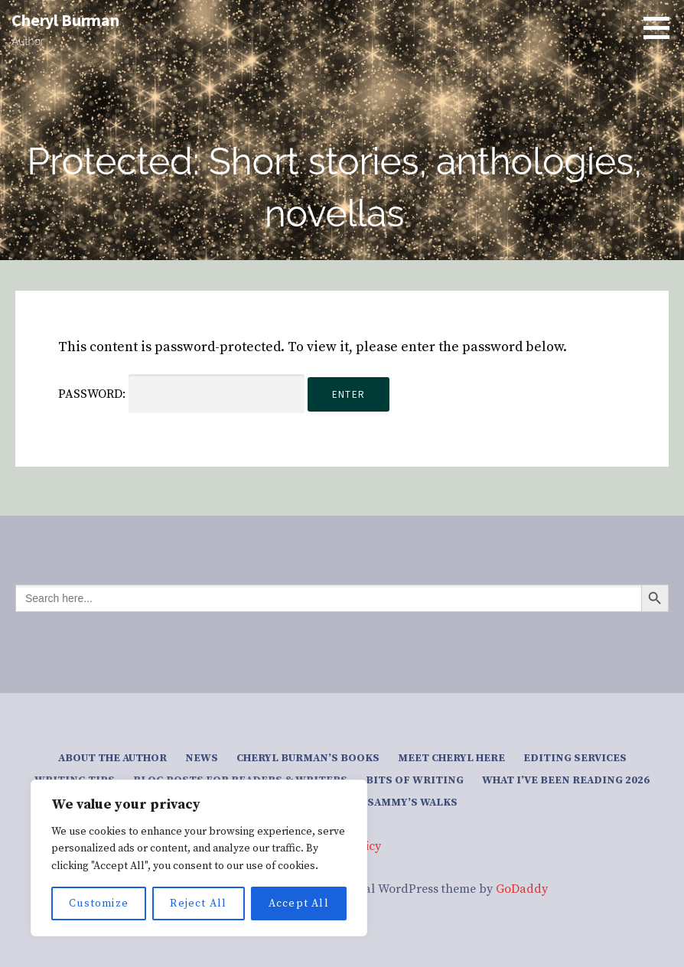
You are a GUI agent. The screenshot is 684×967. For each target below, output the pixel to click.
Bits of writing (415, 780)
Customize (99, 903)
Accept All (299, 903)
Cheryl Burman (65, 20)
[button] (662, 27)
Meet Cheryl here (451, 758)
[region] (199, 858)
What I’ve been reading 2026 (566, 780)
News (201, 758)
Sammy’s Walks (412, 802)
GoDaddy (522, 889)
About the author (112, 758)
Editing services (575, 758)
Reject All (198, 903)
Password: (181, 393)
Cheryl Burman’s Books (307, 758)
